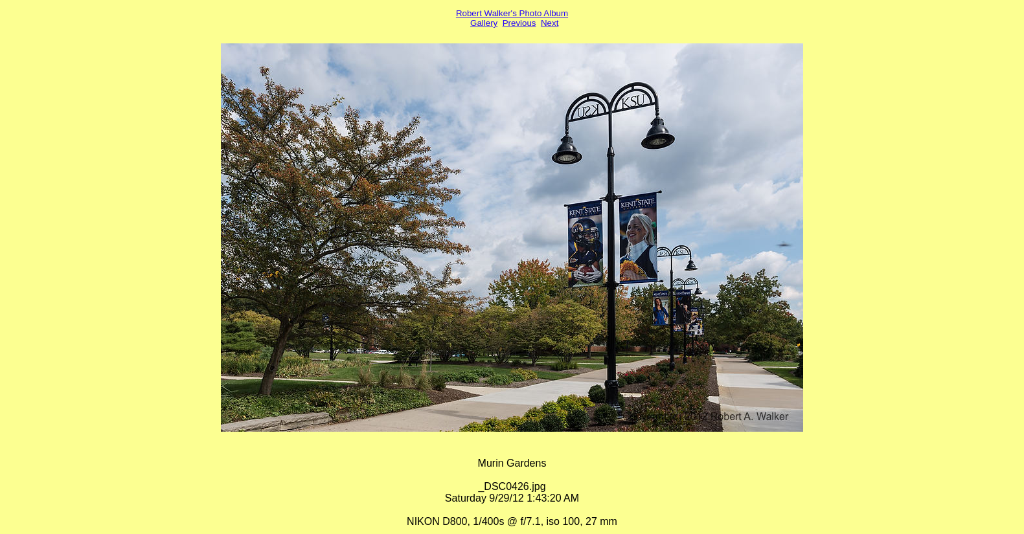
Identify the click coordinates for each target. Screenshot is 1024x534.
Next (549, 23)
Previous (519, 23)
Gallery (483, 23)
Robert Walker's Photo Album (512, 13)
